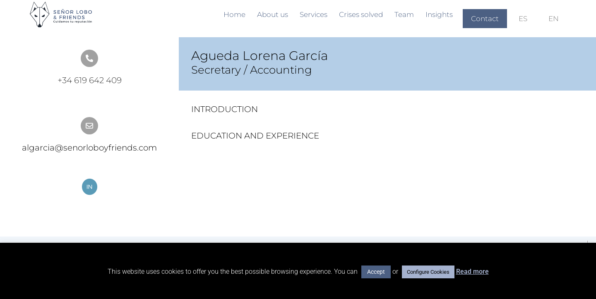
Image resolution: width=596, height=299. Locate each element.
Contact (485, 18)
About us (272, 14)
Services (313, 14)
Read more (472, 271)
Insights (439, 14)
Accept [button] (376, 271)
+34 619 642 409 (90, 80)
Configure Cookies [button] (428, 272)
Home (234, 14)
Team (404, 14)
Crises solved (361, 14)
